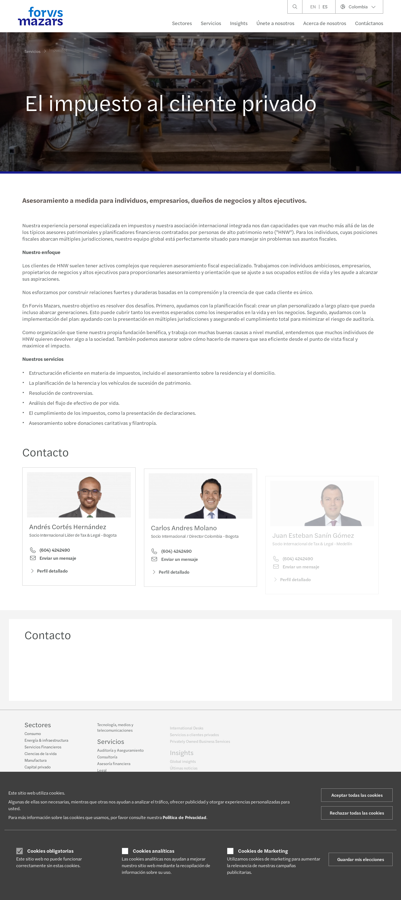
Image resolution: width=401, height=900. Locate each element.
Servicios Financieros (43, 747)
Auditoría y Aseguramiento (120, 753)
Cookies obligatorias (50, 850)
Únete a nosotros (275, 22)
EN (313, 6)
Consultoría (107, 760)
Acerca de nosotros (324, 22)
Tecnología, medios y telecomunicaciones (115, 730)
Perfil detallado (48, 572)
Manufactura (36, 760)
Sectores (182, 22)
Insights (239, 22)
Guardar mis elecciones (360, 859)
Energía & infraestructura (46, 740)
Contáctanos (369, 22)
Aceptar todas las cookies (357, 795)
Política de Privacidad (184, 817)
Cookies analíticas (153, 850)
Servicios (211, 22)
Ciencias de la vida (41, 754)
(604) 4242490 (49, 551)
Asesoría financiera (113, 766)
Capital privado (38, 767)
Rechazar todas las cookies (357, 813)
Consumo (33, 734)
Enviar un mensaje (52, 559)
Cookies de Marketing (263, 850)
